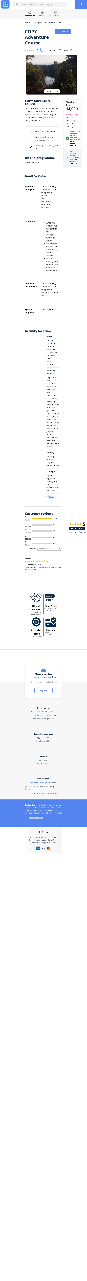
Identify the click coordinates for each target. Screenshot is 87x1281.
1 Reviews (43, 50)
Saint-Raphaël (37, 23)
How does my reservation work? (43, 719)
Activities (28, 23)
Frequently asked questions (43, 726)
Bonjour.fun (43, 767)
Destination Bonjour (39, 850)
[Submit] (18, 4)
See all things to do (36, 825)
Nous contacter (74, 169)
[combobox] (40, 4)
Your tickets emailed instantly (75, 141)
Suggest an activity (43, 745)
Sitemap (52, 850)
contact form (51, 800)
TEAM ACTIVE (51, 505)
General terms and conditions (43, 844)
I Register (43, 697)
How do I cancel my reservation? (43, 722)
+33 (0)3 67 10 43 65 (38, 789)
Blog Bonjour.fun (43, 771)
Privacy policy (34, 847)
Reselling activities (43, 748)
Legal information (49, 847)
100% (55, 526)
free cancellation (75, 146)
